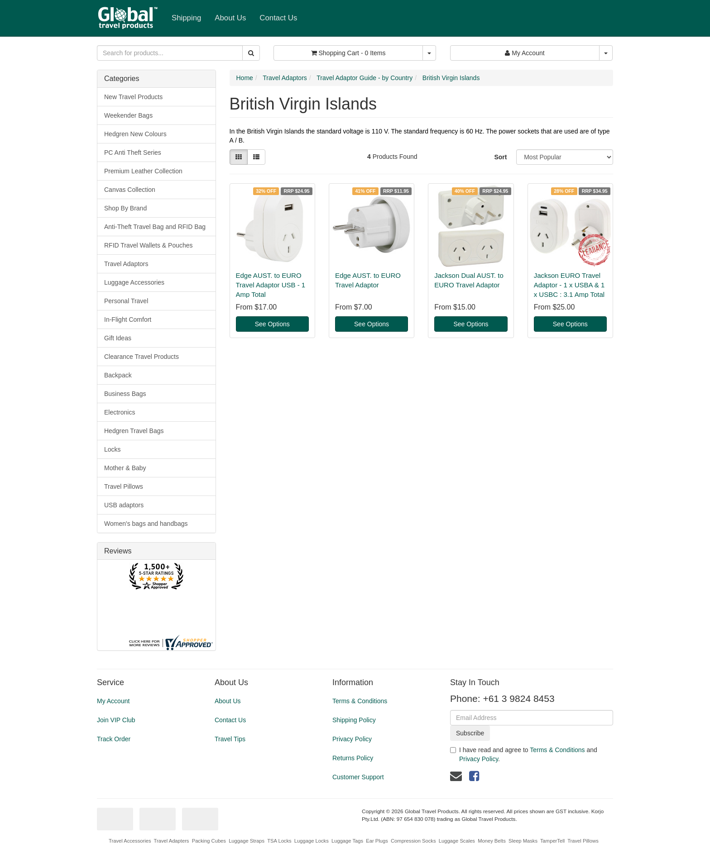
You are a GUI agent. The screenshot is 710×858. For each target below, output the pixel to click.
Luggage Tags (347, 841)
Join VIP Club (116, 720)
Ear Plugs (377, 841)
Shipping (186, 18)
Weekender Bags (128, 115)
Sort (500, 157)
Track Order (113, 739)
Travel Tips (230, 739)
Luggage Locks (311, 841)
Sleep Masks (523, 841)
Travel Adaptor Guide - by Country (365, 77)
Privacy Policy (352, 739)
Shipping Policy (354, 720)
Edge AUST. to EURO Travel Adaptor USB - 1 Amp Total (271, 285)
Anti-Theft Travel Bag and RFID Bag (155, 226)
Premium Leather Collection (143, 171)
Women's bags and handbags (146, 523)
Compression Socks (413, 841)
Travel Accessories (130, 841)
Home (244, 77)
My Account (113, 701)
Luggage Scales (457, 841)
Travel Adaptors (126, 263)
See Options (272, 324)
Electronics (119, 412)
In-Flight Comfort (127, 319)
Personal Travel (126, 301)
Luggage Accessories (134, 282)
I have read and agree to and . (523, 754)
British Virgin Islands (451, 77)
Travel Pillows (123, 486)
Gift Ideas (117, 338)
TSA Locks (279, 841)
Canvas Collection (129, 189)
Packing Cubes (209, 841)
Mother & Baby (125, 468)
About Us (230, 18)
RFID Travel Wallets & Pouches (148, 245)
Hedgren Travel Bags (134, 430)
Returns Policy (352, 758)
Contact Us (278, 18)
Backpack (118, 375)
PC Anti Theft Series (132, 152)
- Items (348, 53)
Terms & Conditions (359, 701)
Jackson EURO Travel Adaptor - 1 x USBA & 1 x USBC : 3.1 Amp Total (569, 285)
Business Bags (125, 393)
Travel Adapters (171, 841)
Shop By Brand (125, 208)
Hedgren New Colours (135, 134)
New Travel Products (133, 96)
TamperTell (552, 841)
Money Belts (492, 841)
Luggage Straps (246, 841)
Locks (112, 449)
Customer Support (358, 777)
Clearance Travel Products (141, 356)
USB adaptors (124, 505)
